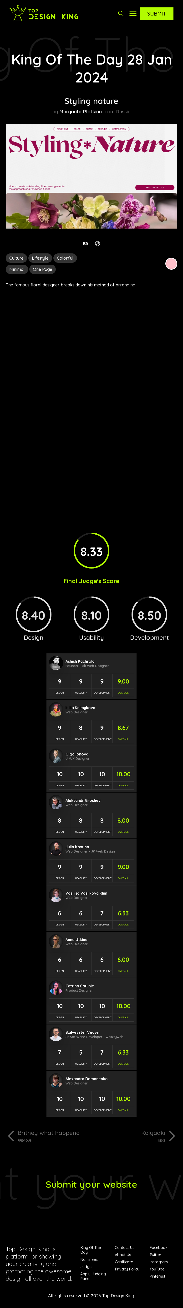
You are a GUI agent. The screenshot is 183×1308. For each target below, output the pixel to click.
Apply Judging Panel (93, 1276)
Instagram (159, 1261)
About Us (123, 1254)
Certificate (124, 1261)
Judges (86, 1266)
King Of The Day (90, 1250)
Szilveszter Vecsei (83, 1032)
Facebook (159, 1247)
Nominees (89, 1259)
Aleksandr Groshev (83, 800)
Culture (16, 258)
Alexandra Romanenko (87, 1078)
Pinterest (157, 1276)
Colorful (65, 258)
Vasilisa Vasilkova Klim (86, 893)
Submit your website (91, 1184)
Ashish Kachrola (80, 661)
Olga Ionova (77, 754)
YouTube (157, 1269)
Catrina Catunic (80, 986)
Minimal (17, 269)
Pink (171, 264)
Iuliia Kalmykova (80, 707)
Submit (156, 13)
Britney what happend (53, 1135)
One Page (42, 269)
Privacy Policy (127, 1269)
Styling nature (91, 101)
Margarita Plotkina (80, 112)
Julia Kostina (77, 846)
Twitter (155, 1254)
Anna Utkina (76, 939)
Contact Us (124, 1247)
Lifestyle (40, 258)
